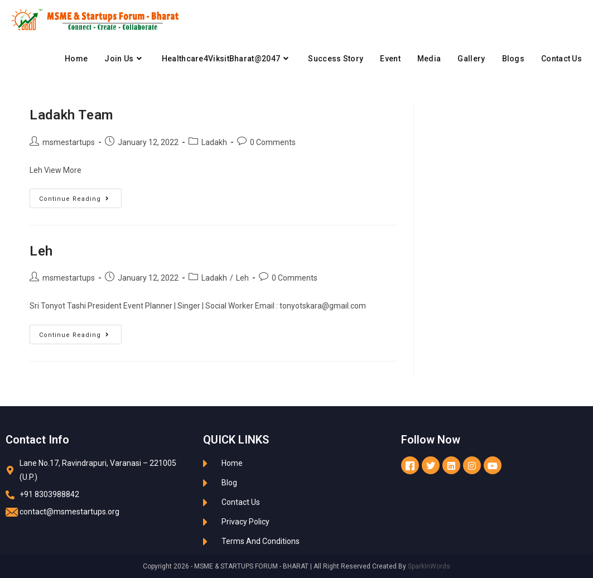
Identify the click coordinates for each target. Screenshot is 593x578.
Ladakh (214, 142)
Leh (41, 251)
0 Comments (273, 142)
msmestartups (68, 142)
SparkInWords (429, 566)
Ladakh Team (71, 115)
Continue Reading (80, 196)
